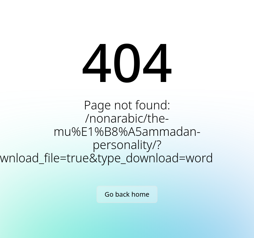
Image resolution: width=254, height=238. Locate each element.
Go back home (127, 194)
